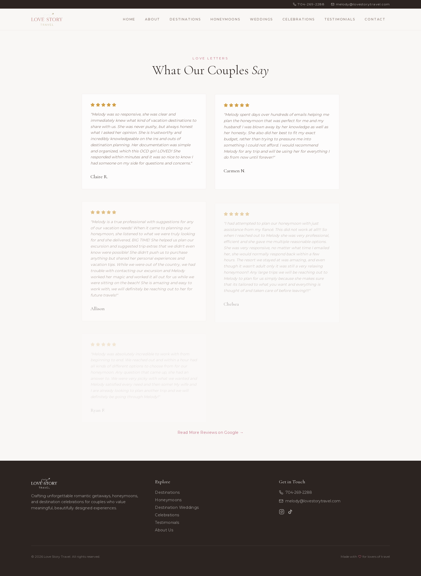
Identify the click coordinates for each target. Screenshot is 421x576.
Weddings (261, 19)
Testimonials (339, 19)
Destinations (185, 19)
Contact (375, 19)
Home (129, 19)
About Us (164, 530)
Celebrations (298, 19)
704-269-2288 (295, 492)
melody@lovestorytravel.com (309, 501)
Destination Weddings (177, 507)
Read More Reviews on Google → (210, 434)
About (152, 19)
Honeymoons (225, 19)
